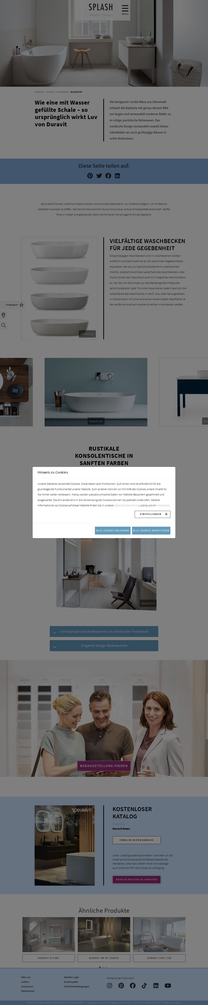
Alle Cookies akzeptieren (151, 530)
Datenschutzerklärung (126, 505)
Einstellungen (150, 514)
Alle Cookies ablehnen (112, 530)
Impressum (162, 505)
